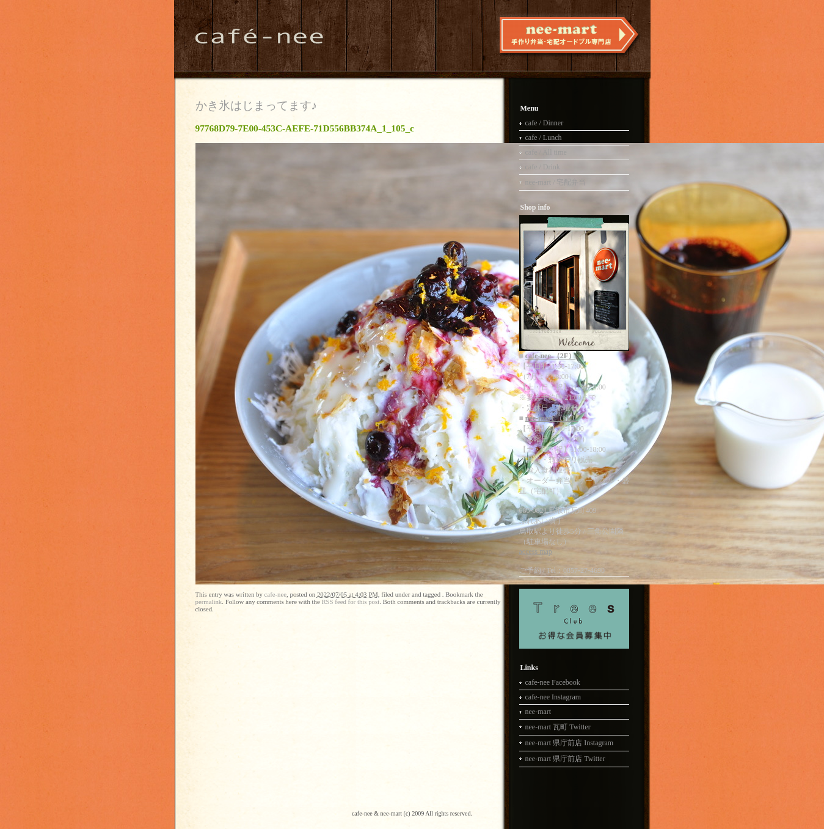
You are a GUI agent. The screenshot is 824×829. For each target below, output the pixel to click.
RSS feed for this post (350, 601)
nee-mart (538, 711)
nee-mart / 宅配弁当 (555, 182)
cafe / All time (546, 152)
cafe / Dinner (544, 123)
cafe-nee (275, 594)
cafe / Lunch (543, 137)
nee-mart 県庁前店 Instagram (569, 743)
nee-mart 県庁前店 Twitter (565, 758)
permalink (208, 601)
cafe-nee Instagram (553, 697)
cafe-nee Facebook (552, 682)
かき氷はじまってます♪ (256, 105)
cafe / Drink (542, 167)
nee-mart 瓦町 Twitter (558, 727)
